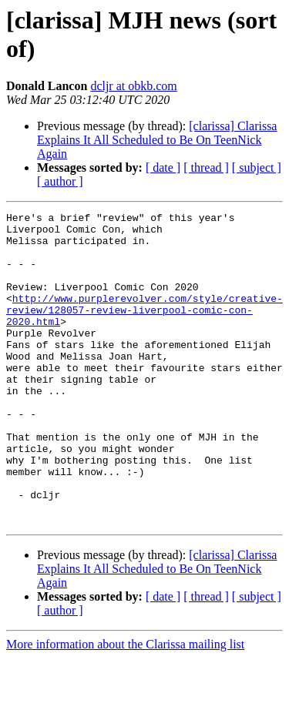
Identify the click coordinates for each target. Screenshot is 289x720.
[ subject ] (256, 167)
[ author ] (60, 181)
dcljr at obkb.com (133, 85)
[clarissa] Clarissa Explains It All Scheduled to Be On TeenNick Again (157, 139)
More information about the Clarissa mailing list (125, 706)
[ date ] (163, 167)
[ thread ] (206, 167)
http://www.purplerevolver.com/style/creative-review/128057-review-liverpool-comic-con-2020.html (144, 330)
